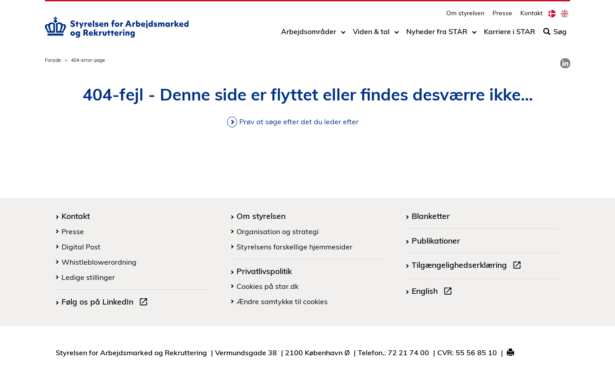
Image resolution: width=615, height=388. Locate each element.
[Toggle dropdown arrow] (343, 34)
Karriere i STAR (509, 34)
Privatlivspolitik (264, 271)
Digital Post (81, 246)
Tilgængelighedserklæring (468, 266)
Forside (53, 60)
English (434, 292)
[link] (565, 63)
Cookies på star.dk (268, 286)
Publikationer (436, 240)
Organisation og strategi (278, 231)
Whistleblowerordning (99, 261)
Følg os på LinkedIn (106, 302)
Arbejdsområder (308, 34)
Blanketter (431, 216)
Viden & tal (371, 34)
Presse (502, 16)
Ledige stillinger (88, 277)
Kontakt (531, 16)
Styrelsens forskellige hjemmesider (294, 246)
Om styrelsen (465, 16)
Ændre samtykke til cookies (282, 301)
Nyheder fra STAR (436, 34)
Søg (555, 34)
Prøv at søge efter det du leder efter (299, 121)
